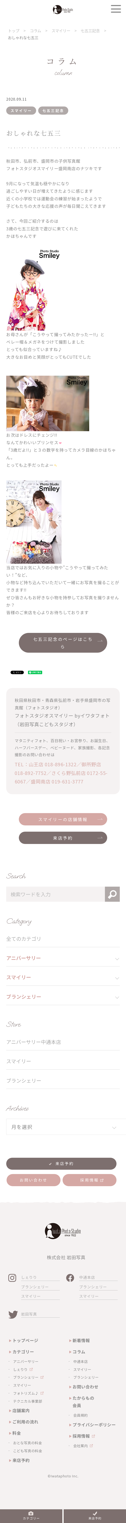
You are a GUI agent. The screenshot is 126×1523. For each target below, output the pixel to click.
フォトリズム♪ (26, 1393)
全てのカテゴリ (23, 938)
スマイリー (18, 1061)
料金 (16, 1433)
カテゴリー (23, 1352)
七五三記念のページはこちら (63, 643)
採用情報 (81, 1436)
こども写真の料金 (27, 1450)
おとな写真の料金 (27, 1442)
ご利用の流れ (25, 1422)
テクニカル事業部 (27, 1401)
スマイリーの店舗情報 (63, 819)
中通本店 (87, 1277)
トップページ (25, 1340)
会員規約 (80, 1415)
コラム (79, 1352)
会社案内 (80, 1445)
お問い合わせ (86, 1387)
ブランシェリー (23, 1080)
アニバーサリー (26, 1361)
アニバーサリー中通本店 (33, 1041)
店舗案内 (21, 1410)
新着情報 (81, 1340)
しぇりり (29, 1277)
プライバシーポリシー (94, 1425)
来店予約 (63, 838)
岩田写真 (29, 1314)
